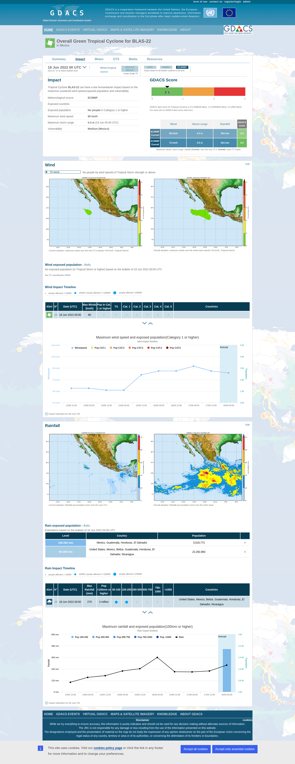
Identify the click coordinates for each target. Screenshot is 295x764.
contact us (216, 1)
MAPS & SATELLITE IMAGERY (132, 29)
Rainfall (225, 124)
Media (133, 59)
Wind (173, 124)
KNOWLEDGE (167, 29)
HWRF (166, 67)
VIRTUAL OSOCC (95, 29)
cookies (247, 720)
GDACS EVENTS (68, 29)
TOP (247, 164)
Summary (59, 59)
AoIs (87, 264)
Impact (80, 59)
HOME (48, 29)
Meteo (99, 59)
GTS (116, 59)
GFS (150, 67)
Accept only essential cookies (235, 749)
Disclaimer (142, 720)
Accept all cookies (196, 749)
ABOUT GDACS (191, 714)
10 (55, 314)
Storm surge (200, 124)
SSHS (68, 275)
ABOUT (185, 29)
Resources (154, 59)
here (190, 110)
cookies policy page (108, 748)
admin (247, 1)
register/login (232, 1)
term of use (200, 1)
